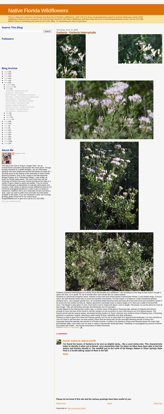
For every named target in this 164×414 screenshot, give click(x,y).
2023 (6, 76)
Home (109, 403)
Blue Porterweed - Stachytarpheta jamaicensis (20, 95)
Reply (65, 354)
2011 (6, 139)
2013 (6, 134)
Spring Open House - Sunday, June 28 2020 (20, 107)
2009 (6, 143)
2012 (6, 137)
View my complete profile (11, 201)
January (9, 119)
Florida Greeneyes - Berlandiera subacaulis (19, 101)
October (9, 85)
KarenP (66, 341)
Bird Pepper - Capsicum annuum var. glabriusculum (22, 97)
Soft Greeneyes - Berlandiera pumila (17, 103)
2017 (6, 126)
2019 (6, 121)
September (10, 87)
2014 (6, 132)
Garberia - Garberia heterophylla (16, 105)
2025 (6, 72)
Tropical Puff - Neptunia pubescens (17, 91)
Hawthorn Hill (20, 153)
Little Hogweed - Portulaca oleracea (17, 109)
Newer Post (61, 403)
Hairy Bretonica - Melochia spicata (17, 111)
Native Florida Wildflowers (38, 11)
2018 (6, 123)
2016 (6, 128)
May (7, 113)
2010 (6, 141)
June (8, 89)
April (8, 115)
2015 (6, 130)
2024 (6, 74)
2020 (6, 83)
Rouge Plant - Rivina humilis (15, 93)
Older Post (158, 403)
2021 (6, 80)
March (8, 117)
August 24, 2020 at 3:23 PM (83, 341)
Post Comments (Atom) (76, 408)
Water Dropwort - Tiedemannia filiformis (18, 99)
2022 (6, 78)
